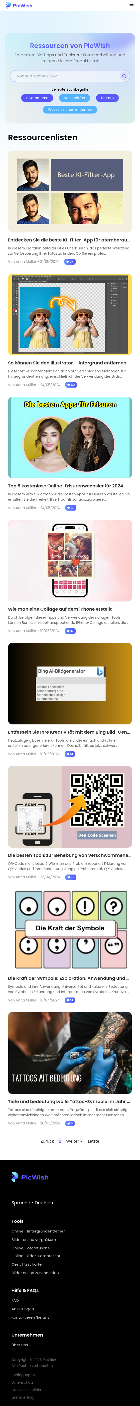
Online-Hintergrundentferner (38, 1231)
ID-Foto (107, 97)
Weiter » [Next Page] (74, 1141)
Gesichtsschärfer (27, 1264)
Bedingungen (23, 1374)
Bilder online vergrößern (33, 1239)
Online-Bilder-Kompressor (35, 1255)
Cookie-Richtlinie (26, 1389)
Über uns (19, 1344)
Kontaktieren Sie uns (30, 1317)
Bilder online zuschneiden (35, 1272)
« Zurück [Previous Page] (46, 1141)
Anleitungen (22, 1308)
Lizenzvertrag (22, 1397)
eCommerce (37, 97)
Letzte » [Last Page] (95, 1141)
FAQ (15, 1300)
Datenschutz (22, 1382)
